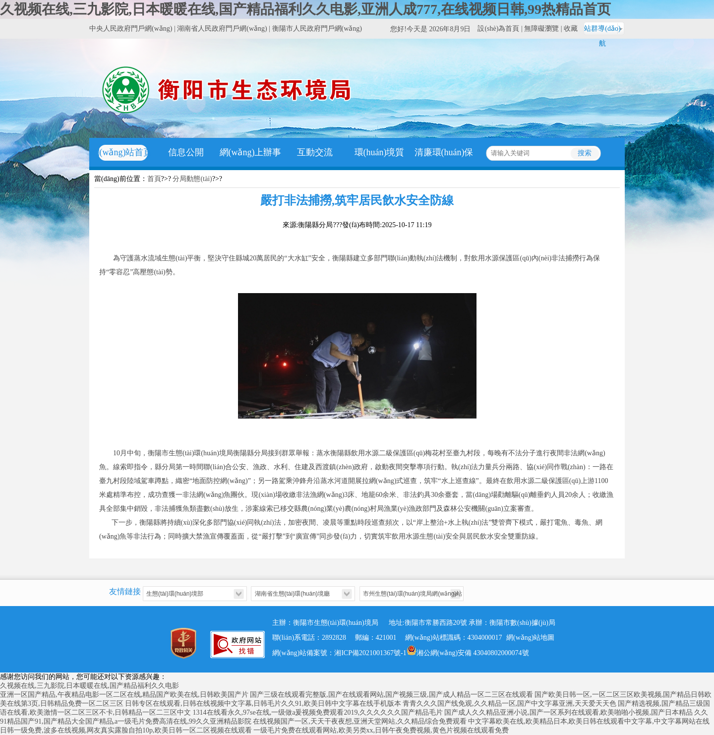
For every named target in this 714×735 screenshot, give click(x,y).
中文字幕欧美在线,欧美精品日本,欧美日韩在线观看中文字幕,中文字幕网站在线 (589, 721)
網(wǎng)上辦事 (251, 152)
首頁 (154, 179)
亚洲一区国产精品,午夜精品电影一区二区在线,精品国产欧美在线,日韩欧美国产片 (124, 694)
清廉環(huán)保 (444, 152)
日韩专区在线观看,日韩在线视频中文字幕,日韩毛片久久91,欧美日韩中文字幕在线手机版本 (263, 703)
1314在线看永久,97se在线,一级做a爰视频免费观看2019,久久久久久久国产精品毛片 (318, 712)
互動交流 (315, 152)
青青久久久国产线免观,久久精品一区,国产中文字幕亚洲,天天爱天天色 (509, 703)
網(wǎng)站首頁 (122, 152)
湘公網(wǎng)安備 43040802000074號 (468, 650)
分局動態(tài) (192, 179)
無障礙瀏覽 (541, 28)
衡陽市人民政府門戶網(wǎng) (317, 28)
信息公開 (186, 152)
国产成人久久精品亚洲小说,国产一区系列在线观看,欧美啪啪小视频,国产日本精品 (568, 712)
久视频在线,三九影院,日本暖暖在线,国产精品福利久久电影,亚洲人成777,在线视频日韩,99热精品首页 (305, 9)
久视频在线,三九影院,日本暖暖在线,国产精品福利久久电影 (89, 685)
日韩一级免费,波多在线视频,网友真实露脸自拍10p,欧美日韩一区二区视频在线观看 (126, 730)
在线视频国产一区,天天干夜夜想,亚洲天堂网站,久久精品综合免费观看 (360, 721)
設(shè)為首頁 (498, 28)
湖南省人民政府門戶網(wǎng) (222, 28)
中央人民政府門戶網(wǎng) (130, 28)
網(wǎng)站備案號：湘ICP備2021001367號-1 (339, 653)
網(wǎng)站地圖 (530, 637)
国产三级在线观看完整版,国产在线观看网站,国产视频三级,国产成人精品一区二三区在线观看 (391, 694)
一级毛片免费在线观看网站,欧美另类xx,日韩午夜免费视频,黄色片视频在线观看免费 (381, 730)
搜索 (585, 153)
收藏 (571, 28)
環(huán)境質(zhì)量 (380, 166)
